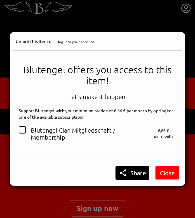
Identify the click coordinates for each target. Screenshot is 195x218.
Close (167, 173)
